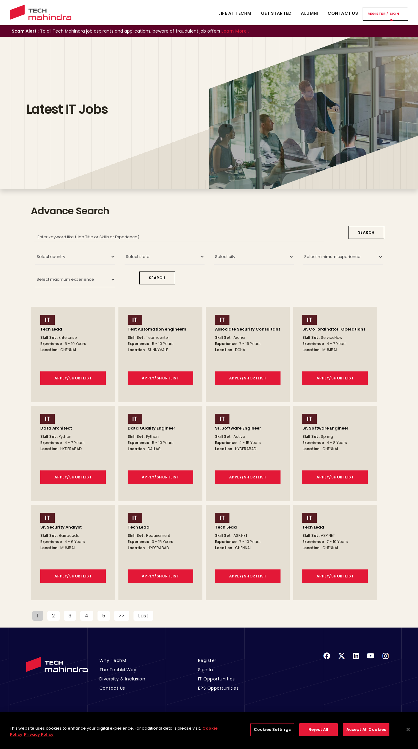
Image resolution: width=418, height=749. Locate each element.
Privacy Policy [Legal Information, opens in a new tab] (39, 738)
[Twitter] (341, 659)
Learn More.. (235, 31)
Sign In (394, 16)
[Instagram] (385, 659)
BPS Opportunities (218, 688)
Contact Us (343, 13)
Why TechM (112, 660)
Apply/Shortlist (73, 378)
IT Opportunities (216, 679)
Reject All (318, 733)
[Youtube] (370, 659)
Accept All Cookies (366, 733)
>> (122, 615)
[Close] (408, 733)
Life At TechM (235, 13)
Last (143, 615)
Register (376, 13)
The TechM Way (118, 670)
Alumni (309, 13)
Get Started (276, 13)
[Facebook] (326, 659)
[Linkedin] (356, 659)
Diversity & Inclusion (122, 679)
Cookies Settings (272, 733)
